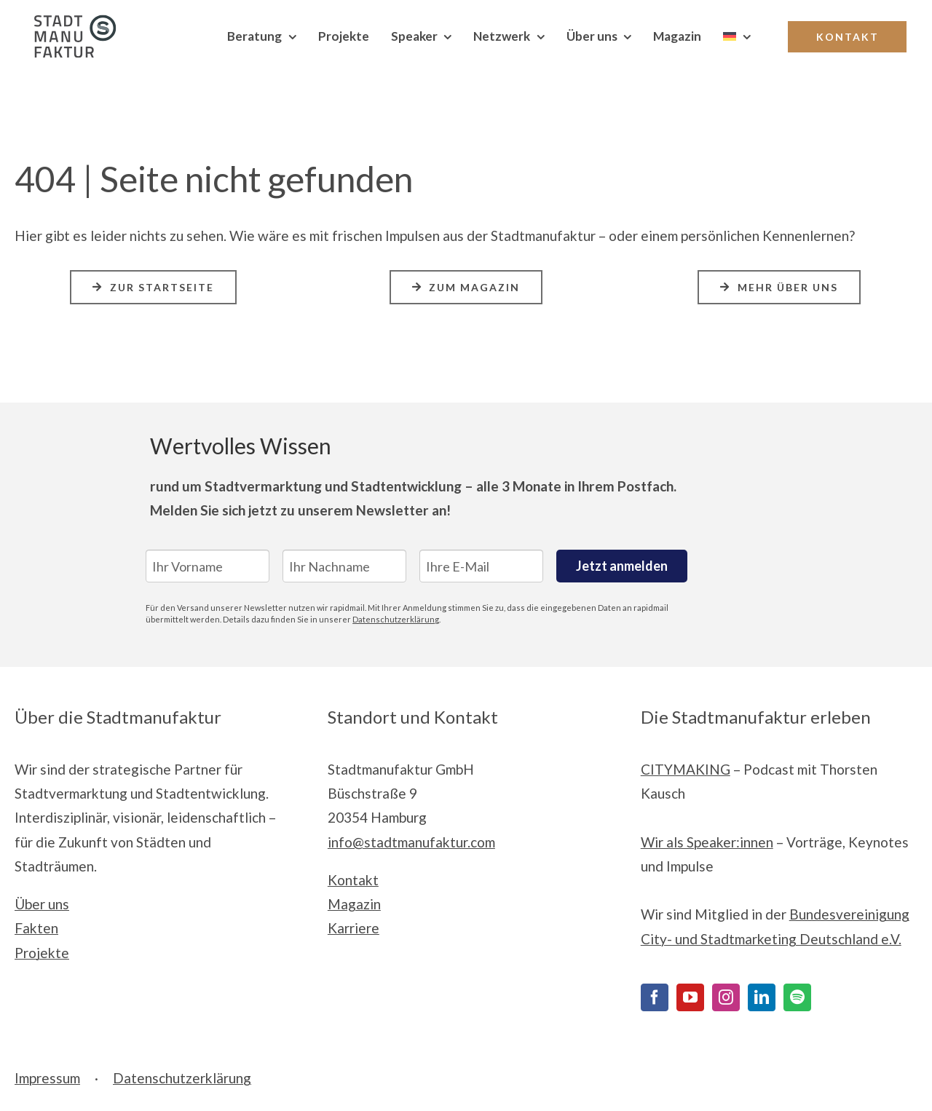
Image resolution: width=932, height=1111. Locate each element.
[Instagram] (726, 997)
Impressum (47, 1078)
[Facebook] (654, 997)
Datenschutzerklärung (395, 619)
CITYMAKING (685, 769)
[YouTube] (690, 997)
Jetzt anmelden (622, 566)
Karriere (353, 928)
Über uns (42, 903)
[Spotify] (797, 997)
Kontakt (353, 879)
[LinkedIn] (761, 997)
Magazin (354, 903)
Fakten (36, 928)
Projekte (42, 952)
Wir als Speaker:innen (707, 842)
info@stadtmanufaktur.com (411, 842)
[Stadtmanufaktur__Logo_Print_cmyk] (69, 21)
